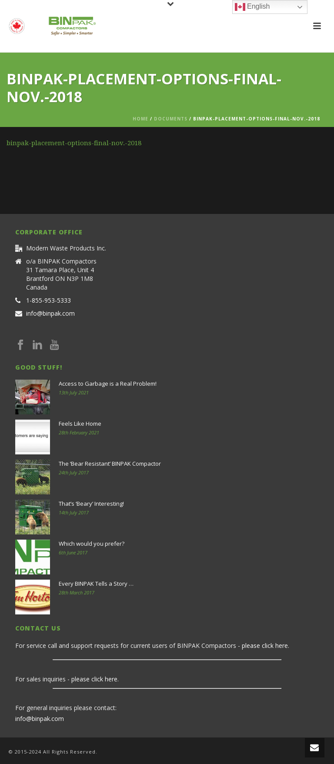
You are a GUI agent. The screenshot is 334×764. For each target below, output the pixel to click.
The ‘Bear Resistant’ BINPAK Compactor (110, 463)
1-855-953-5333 (48, 300)
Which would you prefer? (91, 543)
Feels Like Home (80, 423)
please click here (265, 645)
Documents (170, 119)
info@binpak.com (50, 313)
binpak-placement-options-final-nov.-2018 (74, 143)
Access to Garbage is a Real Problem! (108, 383)
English (252, 7)
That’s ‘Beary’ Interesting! (91, 503)
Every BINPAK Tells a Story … (96, 583)
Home (140, 119)
